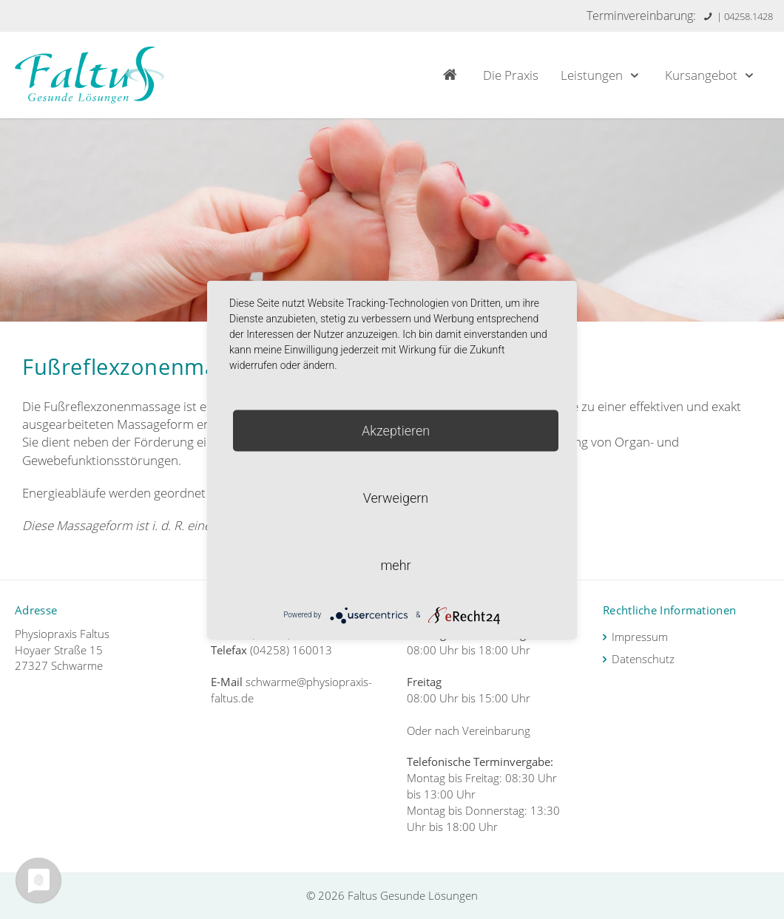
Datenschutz (643, 658)
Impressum (640, 636)
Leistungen (602, 75)
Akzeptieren (396, 430)
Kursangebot (711, 75)
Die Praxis (510, 75)
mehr (395, 564)
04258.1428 (748, 16)
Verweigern (395, 497)
